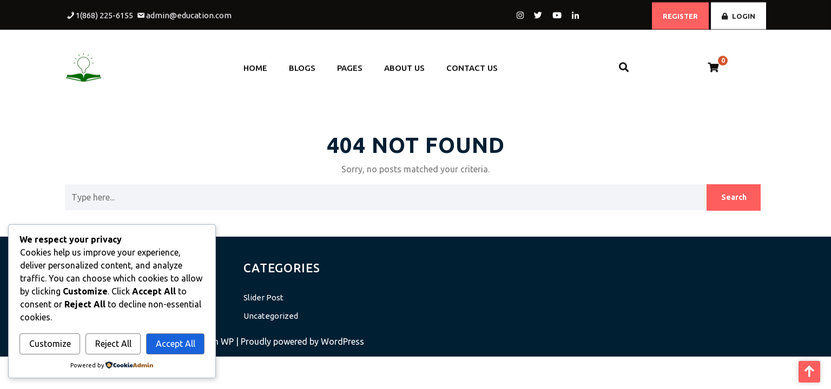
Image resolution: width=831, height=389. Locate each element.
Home (255, 64)
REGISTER (680, 14)
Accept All (175, 343)
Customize (50, 343)
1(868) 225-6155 (104, 13)
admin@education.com (189, 13)
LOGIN (738, 14)
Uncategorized (270, 315)
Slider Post (263, 297)
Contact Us (472, 64)
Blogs (302, 64)
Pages (349, 64)
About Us (404, 64)
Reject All (113, 343)
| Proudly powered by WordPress (300, 341)
